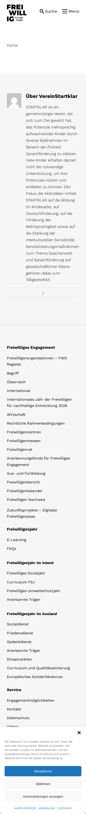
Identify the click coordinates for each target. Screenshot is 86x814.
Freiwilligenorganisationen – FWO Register (37, 361)
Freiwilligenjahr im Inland (30, 563)
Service (14, 689)
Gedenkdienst (19, 642)
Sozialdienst (18, 624)
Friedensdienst (20, 633)
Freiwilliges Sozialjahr (26, 573)
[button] (79, 732)
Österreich (16, 382)
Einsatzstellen (19, 659)
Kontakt (14, 709)
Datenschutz (47, 807)
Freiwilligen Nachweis (26, 499)
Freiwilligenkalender (25, 491)
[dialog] (43, 770)
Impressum (64, 807)
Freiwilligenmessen (24, 441)
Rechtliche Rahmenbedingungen (36, 423)
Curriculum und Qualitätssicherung (38, 668)
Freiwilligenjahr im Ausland (32, 614)
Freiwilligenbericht (23, 482)
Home (12, 45)
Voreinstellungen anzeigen (43, 796)
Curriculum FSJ (21, 582)
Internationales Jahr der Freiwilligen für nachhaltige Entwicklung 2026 (39, 402)
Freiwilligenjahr (22, 529)
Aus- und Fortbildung (26, 473)
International (18, 391)
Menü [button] (74, 11)
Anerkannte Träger (23, 599)
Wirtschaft (16, 414)
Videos (13, 726)
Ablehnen (43, 784)
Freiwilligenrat (19, 449)
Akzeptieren (43, 771)
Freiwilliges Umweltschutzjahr (34, 591)
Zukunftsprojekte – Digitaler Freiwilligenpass (32, 513)
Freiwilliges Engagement (31, 347)
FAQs (11, 548)
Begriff (13, 373)
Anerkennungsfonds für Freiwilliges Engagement (38, 461)
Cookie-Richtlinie (25, 807)
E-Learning (16, 540)
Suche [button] (51, 11)
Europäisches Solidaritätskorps (35, 677)
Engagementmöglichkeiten (30, 700)
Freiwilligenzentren (24, 432)
